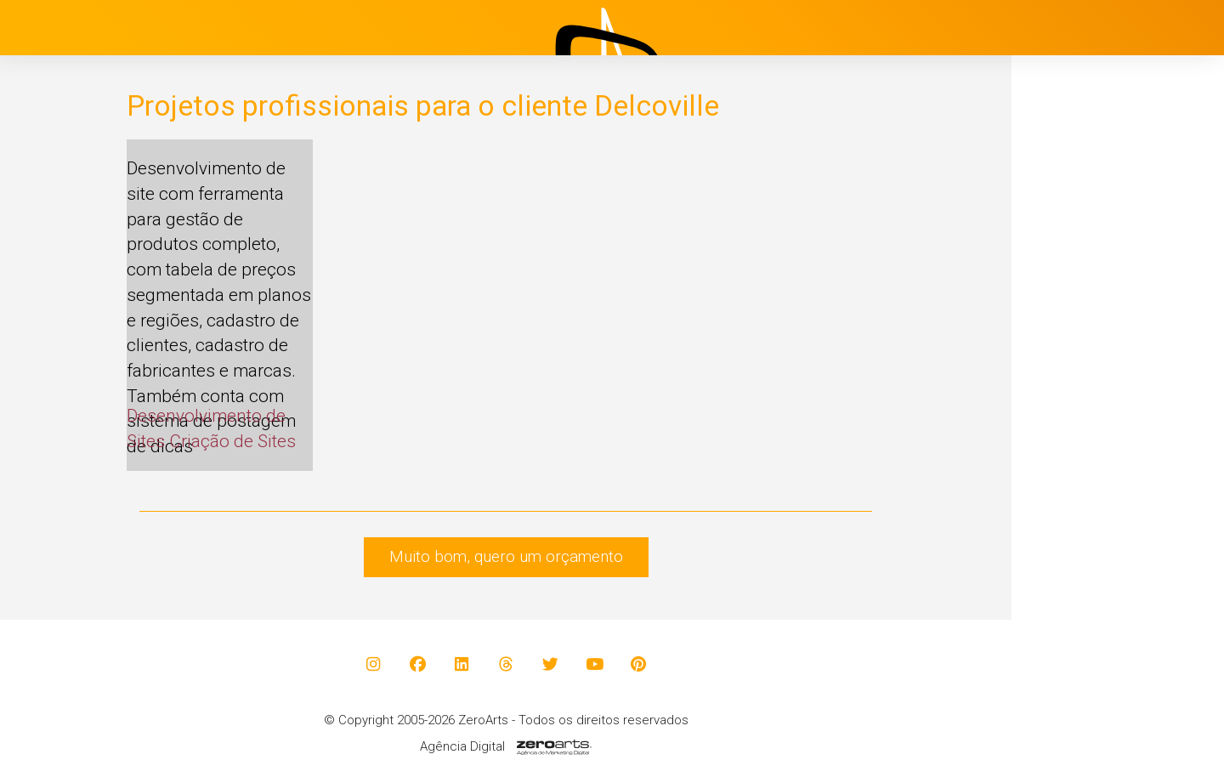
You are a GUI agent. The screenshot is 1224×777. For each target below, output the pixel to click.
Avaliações (1083, 471)
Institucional (1088, 301)
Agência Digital (462, 746)
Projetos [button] (1063, 344)
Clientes (1074, 429)
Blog (1061, 386)
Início (1064, 259)
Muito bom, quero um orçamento (506, 556)
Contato (1074, 514)
